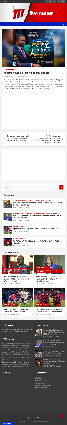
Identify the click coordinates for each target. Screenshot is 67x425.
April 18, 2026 (17, 231)
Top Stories (8, 195)
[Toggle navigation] (4, 24)
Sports (22, 226)
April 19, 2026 (17, 207)
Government (17, 200)
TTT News (26, 207)
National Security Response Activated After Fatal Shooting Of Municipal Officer (16, 278)
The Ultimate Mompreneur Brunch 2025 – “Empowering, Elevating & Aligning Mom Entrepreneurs (18, 138)
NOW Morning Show (11, 69)
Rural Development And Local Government (43, 213)
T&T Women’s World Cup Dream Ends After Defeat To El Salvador (54, 362)
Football (16, 226)
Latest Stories (43, 325)
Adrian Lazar (27, 231)
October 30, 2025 (9, 76)
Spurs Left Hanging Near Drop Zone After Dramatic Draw (36, 229)
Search (61, 187)
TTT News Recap (11, 252)
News (38, 200)
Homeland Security (29, 200)
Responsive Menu (63, 1)
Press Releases (45, 200)
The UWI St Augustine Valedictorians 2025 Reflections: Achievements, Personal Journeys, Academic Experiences (48, 139)
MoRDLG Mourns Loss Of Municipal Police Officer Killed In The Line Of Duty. (49, 278)
